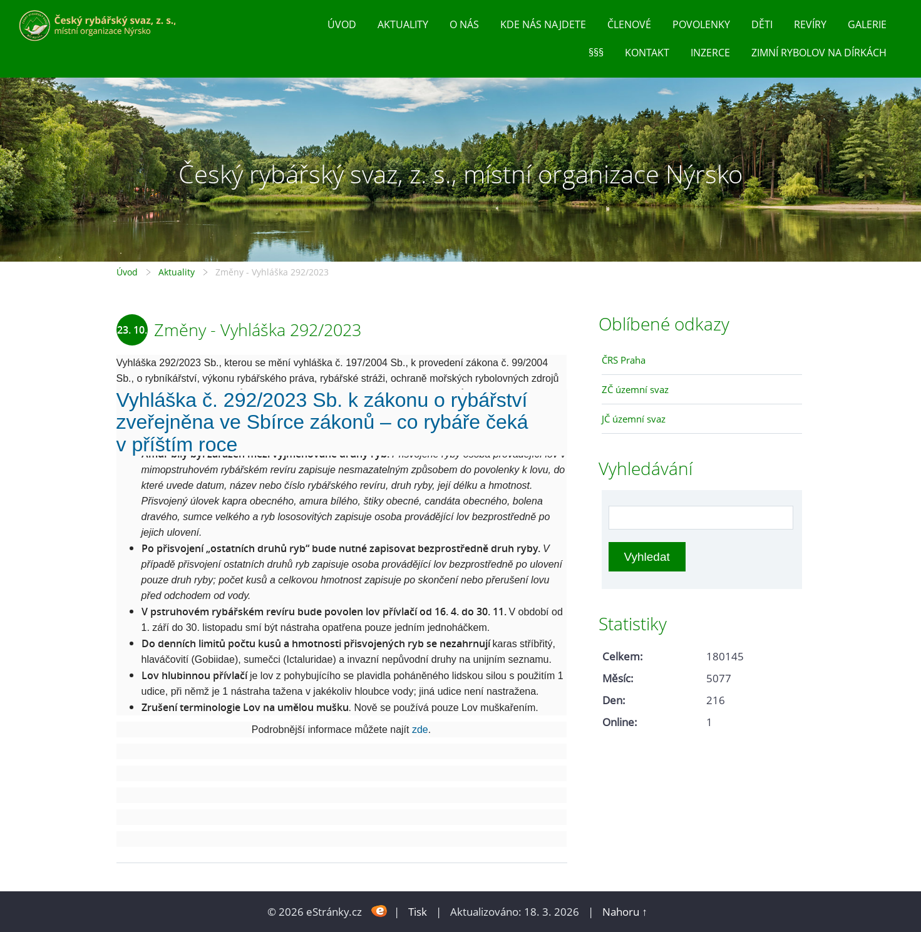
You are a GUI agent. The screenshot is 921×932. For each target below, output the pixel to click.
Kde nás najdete (543, 24)
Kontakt (647, 52)
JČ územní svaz (634, 418)
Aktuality (403, 24)
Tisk (417, 911)
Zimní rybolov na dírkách (819, 52)
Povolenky (701, 24)
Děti (762, 24)
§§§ (596, 52)
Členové (629, 24)
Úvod (341, 24)
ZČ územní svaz (635, 389)
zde (420, 729)
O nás (464, 24)
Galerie (867, 24)
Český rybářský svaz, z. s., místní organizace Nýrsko (460, 173)
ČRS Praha (624, 360)
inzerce (710, 52)
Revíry (810, 24)
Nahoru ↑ (624, 911)
